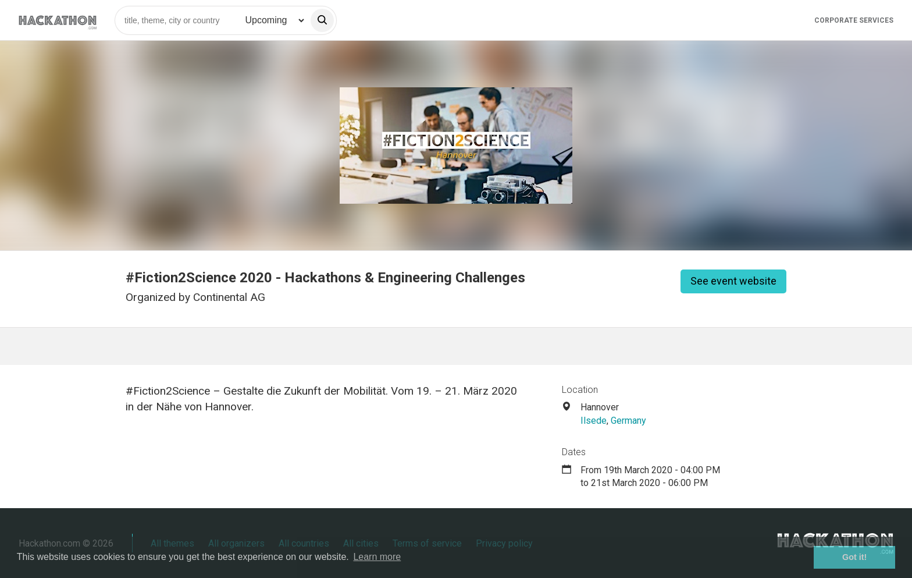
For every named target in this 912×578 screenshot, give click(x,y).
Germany (628, 420)
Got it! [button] (854, 557)
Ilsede (593, 420)
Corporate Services (853, 20)
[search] (322, 20)
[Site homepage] (58, 20)
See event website (733, 281)
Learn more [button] (377, 557)
